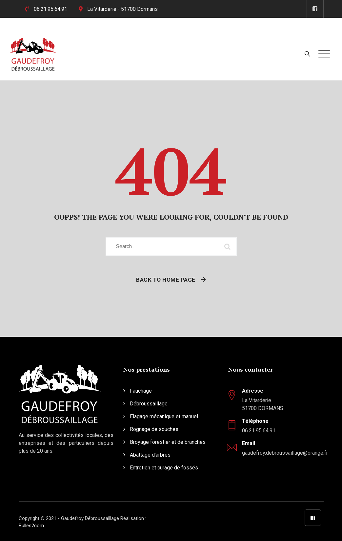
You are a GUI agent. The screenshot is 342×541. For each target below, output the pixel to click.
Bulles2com (31, 526)
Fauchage (141, 391)
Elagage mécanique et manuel (164, 416)
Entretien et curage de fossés (164, 468)
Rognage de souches (154, 429)
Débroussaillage (149, 403)
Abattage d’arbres (150, 455)
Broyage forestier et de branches (168, 442)
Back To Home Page (165, 279)
